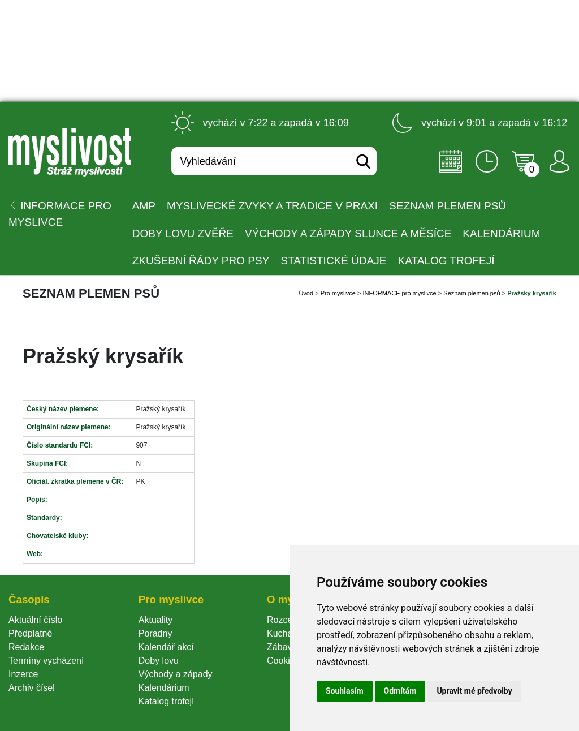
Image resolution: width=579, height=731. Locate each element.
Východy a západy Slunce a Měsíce (348, 233)
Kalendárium (501, 233)
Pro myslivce (338, 293)
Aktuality (155, 620)
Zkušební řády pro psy (201, 260)
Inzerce (23, 674)
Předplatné (30, 633)
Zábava (282, 647)
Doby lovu (159, 660)
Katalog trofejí (446, 260)
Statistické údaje (333, 260)
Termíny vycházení (46, 660)
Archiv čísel (31, 688)
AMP (143, 206)
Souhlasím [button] (345, 690)
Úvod (306, 293)
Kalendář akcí (166, 647)
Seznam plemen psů (447, 206)
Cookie (283, 660)
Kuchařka (286, 633)
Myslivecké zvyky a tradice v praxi (272, 206)
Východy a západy (176, 674)
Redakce (26, 647)
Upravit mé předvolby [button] (474, 690)
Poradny (155, 633)
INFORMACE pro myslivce (400, 293)
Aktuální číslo (35, 620)
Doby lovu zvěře (183, 233)
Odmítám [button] (400, 690)
